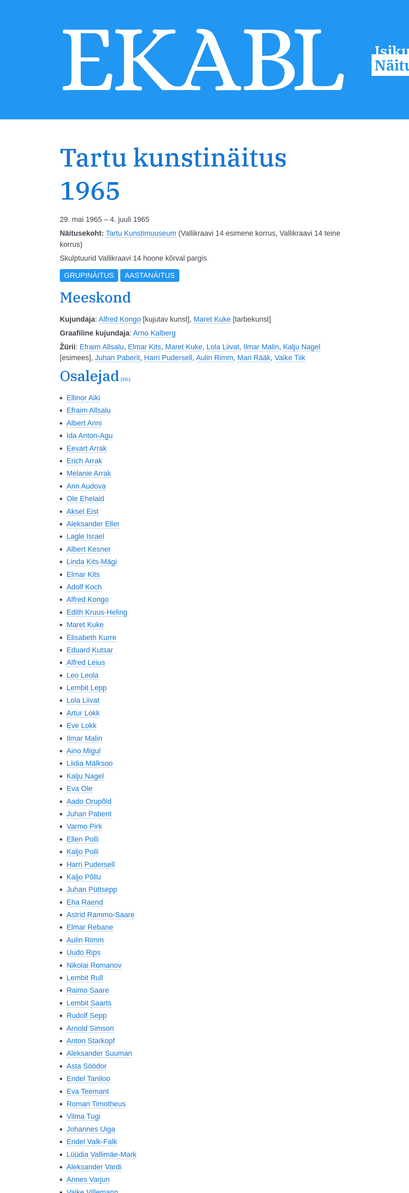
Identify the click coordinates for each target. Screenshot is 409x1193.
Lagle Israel (85, 536)
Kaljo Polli (83, 851)
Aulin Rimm (214, 357)
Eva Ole (80, 788)
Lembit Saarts (89, 1003)
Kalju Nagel (301, 347)
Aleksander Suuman (99, 1053)
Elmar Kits (144, 347)
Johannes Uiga (91, 1129)
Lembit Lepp (87, 687)
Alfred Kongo (120, 319)
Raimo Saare (88, 990)
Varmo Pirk (84, 826)
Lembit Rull (85, 977)
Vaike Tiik (290, 357)
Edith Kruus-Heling (97, 612)
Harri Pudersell (168, 357)
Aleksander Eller (93, 524)
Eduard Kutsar (90, 650)
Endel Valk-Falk (92, 1141)
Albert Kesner (89, 549)
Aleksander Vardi (94, 1167)
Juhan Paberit (117, 357)
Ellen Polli (83, 839)
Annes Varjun (88, 1179)
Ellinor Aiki (83, 398)
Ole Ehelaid (85, 498)
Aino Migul (84, 751)
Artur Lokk (83, 713)
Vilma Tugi (83, 1116)
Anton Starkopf (91, 1041)
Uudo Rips (84, 952)
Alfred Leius (86, 662)
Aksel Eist (83, 511)
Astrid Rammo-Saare (101, 914)
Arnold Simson (90, 1028)
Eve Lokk (82, 725)
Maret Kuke (212, 319)
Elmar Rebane (90, 927)
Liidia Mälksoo (90, 763)
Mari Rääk (254, 357)
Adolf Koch (84, 587)
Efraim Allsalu (102, 347)
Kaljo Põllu (84, 877)
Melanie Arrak (89, 473)
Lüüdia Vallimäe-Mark (101, 1154)
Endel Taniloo (88, 1078)
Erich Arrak (84, 461)
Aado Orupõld (89, 801)
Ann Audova (86, 486)
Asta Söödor (87, 1066)
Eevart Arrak (87, 448)
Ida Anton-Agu (90, 435)
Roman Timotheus (96, 1104)
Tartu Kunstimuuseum (141, 233)
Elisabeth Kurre (92, 637)
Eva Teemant (88, 1091)
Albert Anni (84, 423)
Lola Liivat (222, 347)
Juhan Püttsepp (92, 889)
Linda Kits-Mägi (92, 561)
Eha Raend (85, 902)
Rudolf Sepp (87, 1015)
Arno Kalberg (154, 333)
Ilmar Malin (261, 347)
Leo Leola (83, 675)
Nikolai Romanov (94, 965)
